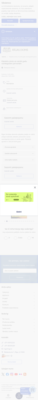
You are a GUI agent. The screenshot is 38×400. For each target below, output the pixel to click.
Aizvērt (19, 212)
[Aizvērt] (35, 187)
